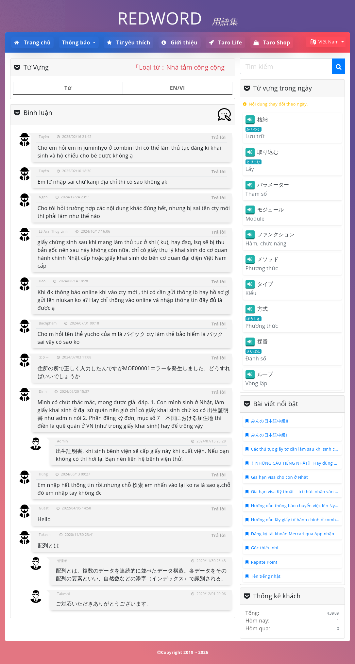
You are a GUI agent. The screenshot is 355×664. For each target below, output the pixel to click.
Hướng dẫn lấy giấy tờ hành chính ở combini (296, 520)
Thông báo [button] (77, 42)
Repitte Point (264, 562)
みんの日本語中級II (269, 421)
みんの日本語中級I (269, 435)
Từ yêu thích (128, 42)
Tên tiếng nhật (265, 576)
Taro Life (225, 42)
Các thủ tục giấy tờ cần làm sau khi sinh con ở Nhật (303, 449)
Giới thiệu (179, 42)
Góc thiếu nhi (265, 548)
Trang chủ (32, 42)
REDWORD (159, 17)
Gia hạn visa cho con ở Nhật (279, 477)
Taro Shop (271, 42)
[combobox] (286, 66)
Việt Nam (324, 42)
